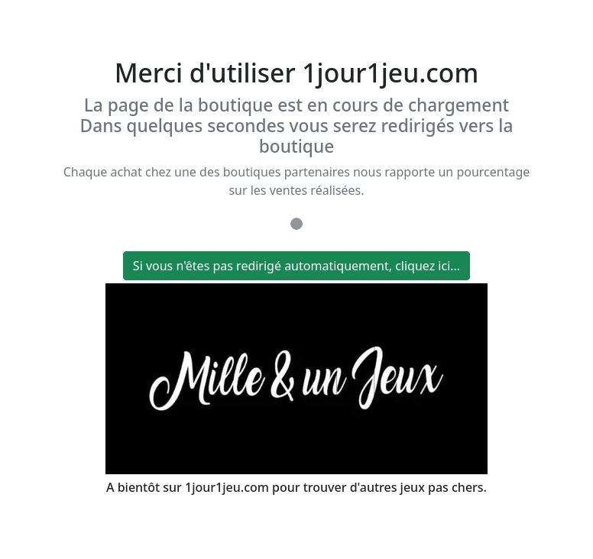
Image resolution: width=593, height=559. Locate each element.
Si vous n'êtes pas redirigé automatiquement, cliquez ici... (296, 265)
